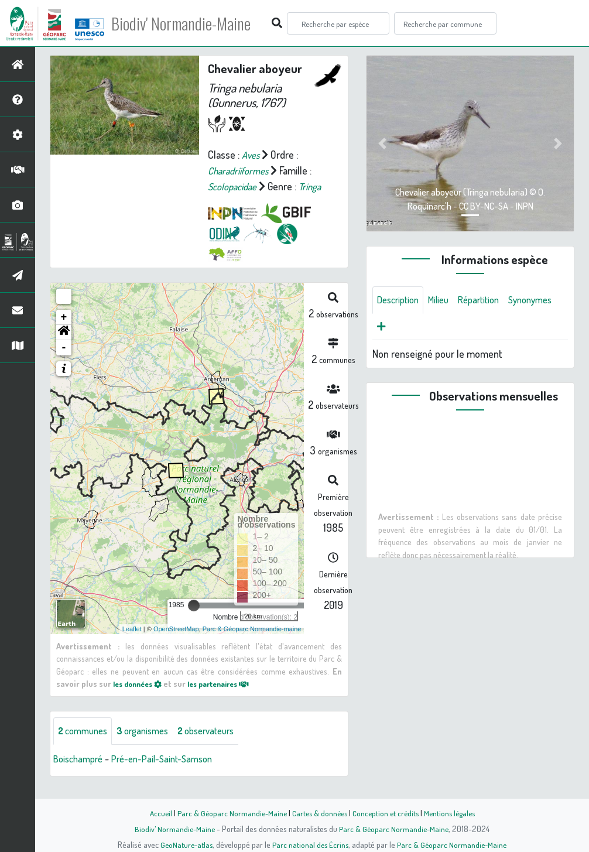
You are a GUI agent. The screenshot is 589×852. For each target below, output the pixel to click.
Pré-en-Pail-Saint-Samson (171, 774)
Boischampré (80, 774)
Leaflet (132, 644)
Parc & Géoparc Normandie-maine (252, 644)
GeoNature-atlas (184, 844)
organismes (150, 746)
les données (140, 699)
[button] (63, 347)
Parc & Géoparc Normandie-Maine (228, 812)
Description (400, 300)
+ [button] (64, 333)
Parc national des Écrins (310, 844)
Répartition (489, 300)
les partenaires (229, 699)
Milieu (445, 300)
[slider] (194, 621)
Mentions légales (453, 812)
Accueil (154, 812)
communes (85, 746)
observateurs (220, 746)
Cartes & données (318, 812)
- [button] (64, 363)
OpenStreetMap (176, 644)
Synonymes (401, 328)
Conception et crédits (386, 812)
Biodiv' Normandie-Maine (192, 23)
